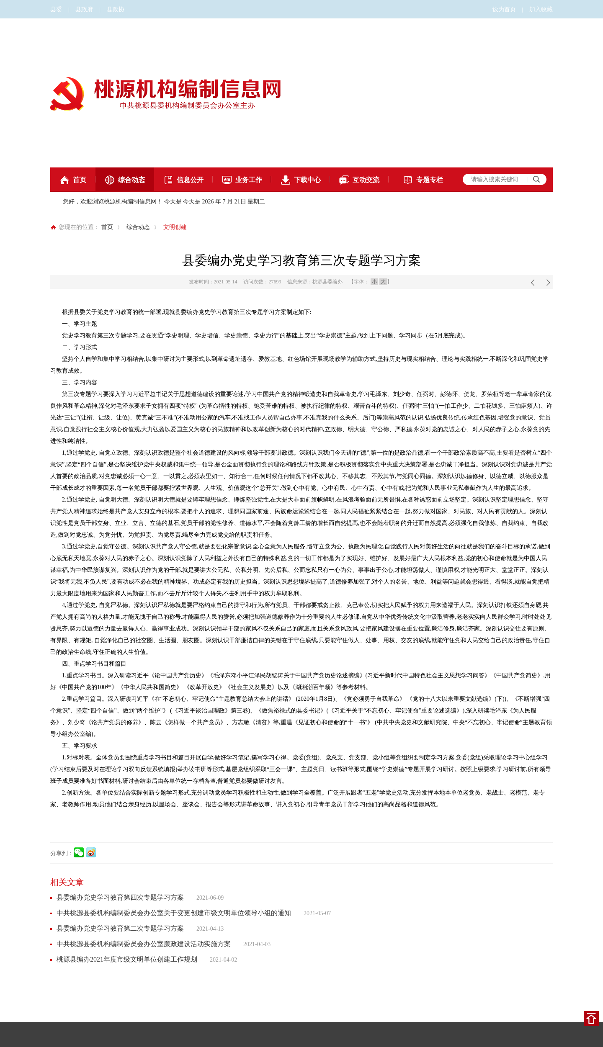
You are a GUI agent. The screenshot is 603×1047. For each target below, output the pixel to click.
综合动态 (125, 180)
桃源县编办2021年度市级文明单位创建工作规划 (127, 959)
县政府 (84, 9)
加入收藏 (541, 9)
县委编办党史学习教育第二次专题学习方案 (120, 928)
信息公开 (183, 180)
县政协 (115, 9)
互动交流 (359, 180)
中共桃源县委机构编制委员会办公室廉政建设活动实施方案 (144, 943)
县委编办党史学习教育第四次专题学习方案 (120, 897)
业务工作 (242, 180)
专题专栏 (423, 180)
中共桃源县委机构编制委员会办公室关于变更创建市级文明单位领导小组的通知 (174, 912)
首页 (72, 180)
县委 (56, 9)
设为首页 (504, 9)
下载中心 (301, 180)
